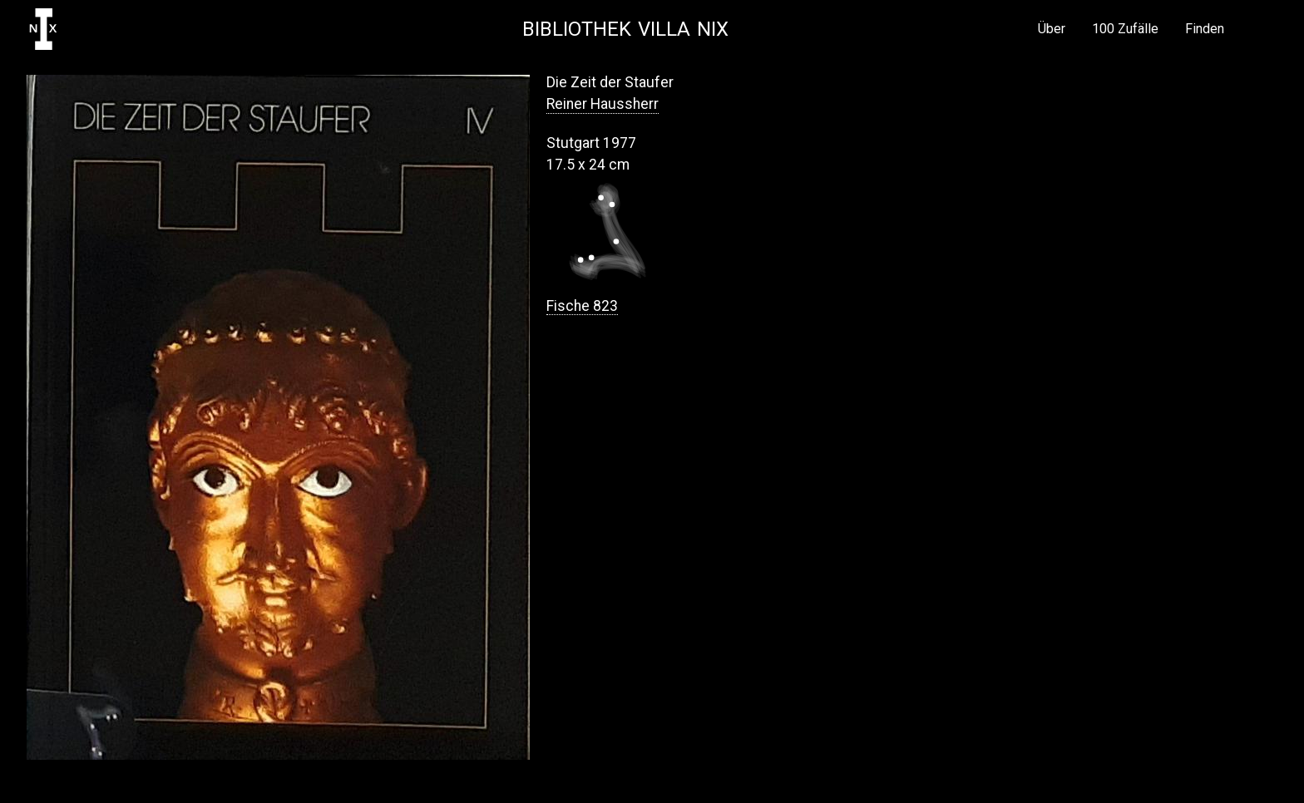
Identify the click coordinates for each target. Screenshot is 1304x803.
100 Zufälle (1125, 29)
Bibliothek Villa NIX (625, 29)
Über (1051, 29)
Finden (1204, 29)
